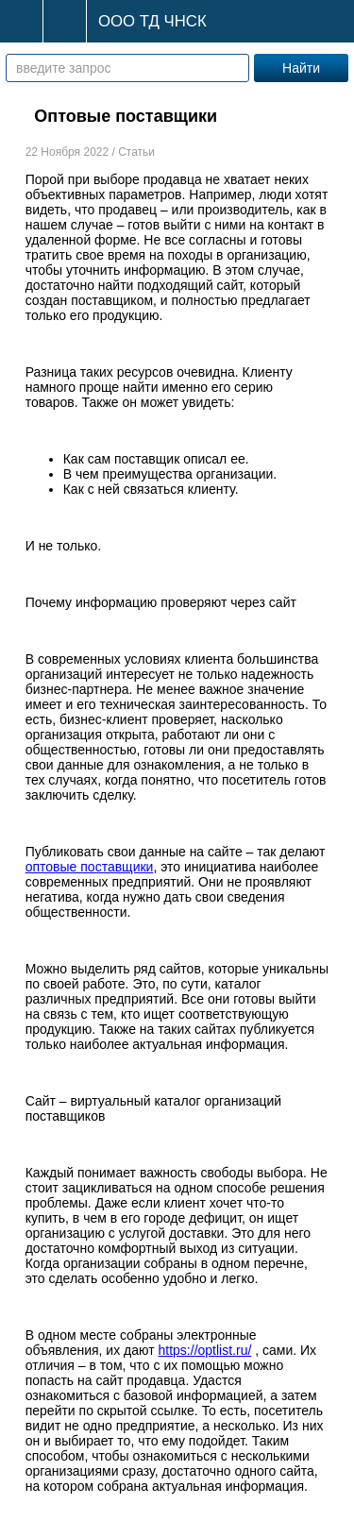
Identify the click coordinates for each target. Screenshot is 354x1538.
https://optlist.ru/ (205, 1350)
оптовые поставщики (89, 866)
